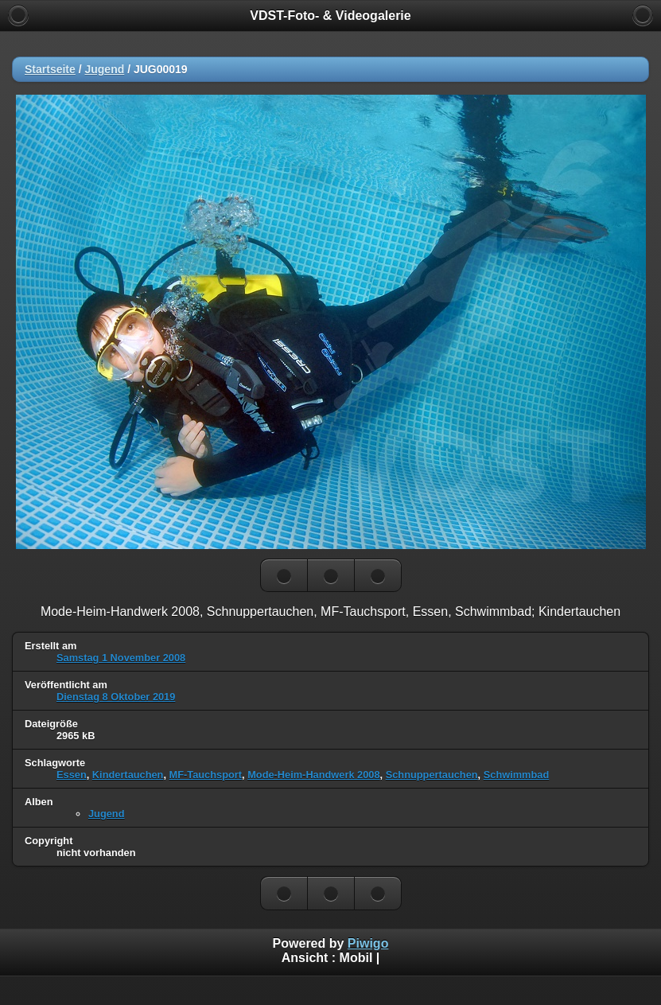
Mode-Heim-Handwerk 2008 (313, 775)
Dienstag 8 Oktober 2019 (115, 697)
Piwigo (368, 943)
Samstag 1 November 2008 (120, 658)
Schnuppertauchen (432, 775)
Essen (71, 775)
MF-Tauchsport (205, 775)
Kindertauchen (128, 775)
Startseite (50, 69)
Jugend (104, 69)
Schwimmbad (517, 775)
